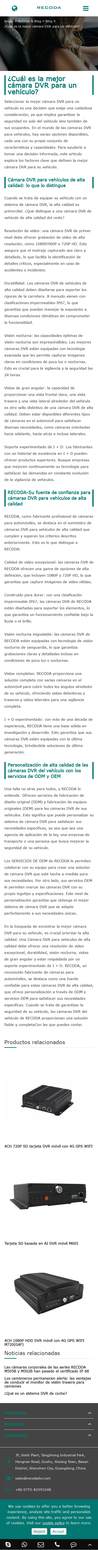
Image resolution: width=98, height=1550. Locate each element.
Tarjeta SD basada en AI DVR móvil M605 (41, 1243)
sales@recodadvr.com (27, 1478)
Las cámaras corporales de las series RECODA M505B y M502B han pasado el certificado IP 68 (46, 1369)
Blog (48, 21)
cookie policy (53, 1523)
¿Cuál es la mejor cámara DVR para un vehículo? (42, 26)
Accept (58, 1531)
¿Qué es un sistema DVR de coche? (35, 1393)
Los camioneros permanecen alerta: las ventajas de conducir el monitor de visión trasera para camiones (47, 1382)
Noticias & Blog (29, 21)
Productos (15, 1413)
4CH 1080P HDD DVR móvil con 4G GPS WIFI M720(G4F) (44, 1343)
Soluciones (16, 1435)
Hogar (9, 21)
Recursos (14, 1424)
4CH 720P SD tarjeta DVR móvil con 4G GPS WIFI (48, 1146)
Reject (39, 1531)
